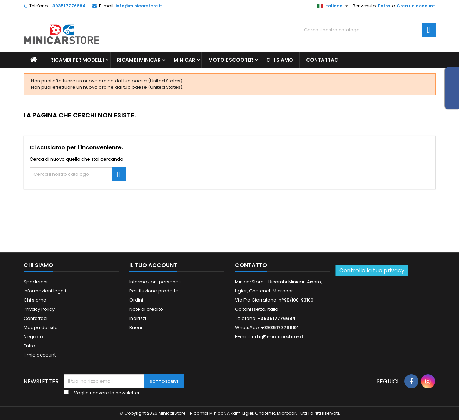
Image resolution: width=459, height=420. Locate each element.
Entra (384, 6)
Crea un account (416, 6)
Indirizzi (137, 318)
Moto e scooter (230, 59)
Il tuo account (153, 265)
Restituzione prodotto (154, 291)
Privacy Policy (39, 309)
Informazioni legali (45, 291)
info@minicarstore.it (139, 6)
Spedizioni (36, 281)
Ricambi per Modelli (77, 59)
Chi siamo (279, 59)
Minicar (184, 59)
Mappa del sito (41, 327)
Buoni (135, 327)
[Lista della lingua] (333, 6)
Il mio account (40, 355)
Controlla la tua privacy (371, 270)
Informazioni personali (155, 281)
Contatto (251, 265)
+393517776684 (68, 6)
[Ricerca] (368, 30)
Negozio (33, 336)
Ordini (136, 300)
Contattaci (323, 59)
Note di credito (146, 309)
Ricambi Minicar (139, 59)
